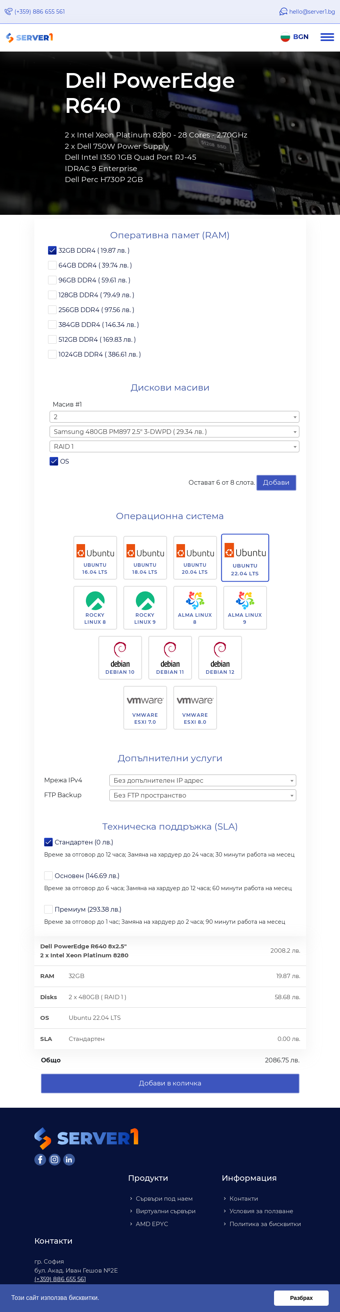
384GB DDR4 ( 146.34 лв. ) (99, 324)
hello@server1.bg (312, 11)
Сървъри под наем (164, 1198)
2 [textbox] (55, 417)
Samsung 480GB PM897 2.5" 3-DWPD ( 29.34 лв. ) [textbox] (130, 432)
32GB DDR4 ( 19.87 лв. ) (94, 250)
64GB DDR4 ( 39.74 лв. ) (95, 265)
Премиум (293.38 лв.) (88, 909)
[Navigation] (330, 37)
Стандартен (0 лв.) (84, 842)
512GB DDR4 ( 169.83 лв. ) (97, 339)
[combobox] (174, 417)
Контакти (244, 1198)
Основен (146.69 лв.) (87, 876)
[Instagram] (55, 1160)
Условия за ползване (261, 1211)
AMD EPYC (152, 1224)
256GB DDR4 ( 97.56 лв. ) (96, 310)
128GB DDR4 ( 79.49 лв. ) (96, 295)
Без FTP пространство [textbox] (150, 795)
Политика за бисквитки (265, 1224)
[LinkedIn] (69, 1160)
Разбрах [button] (301, 1298)
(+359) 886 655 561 (39, 11)
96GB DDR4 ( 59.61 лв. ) (94, 280)
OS (64, 461)
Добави (276, 482)
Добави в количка (170, 1083)
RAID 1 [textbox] (64, 446)
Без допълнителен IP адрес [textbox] (158, 780)
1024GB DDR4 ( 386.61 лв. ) (100, 354)
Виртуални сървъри (166, 1211)
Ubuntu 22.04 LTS (245, 569)
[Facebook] (40, 1160)
